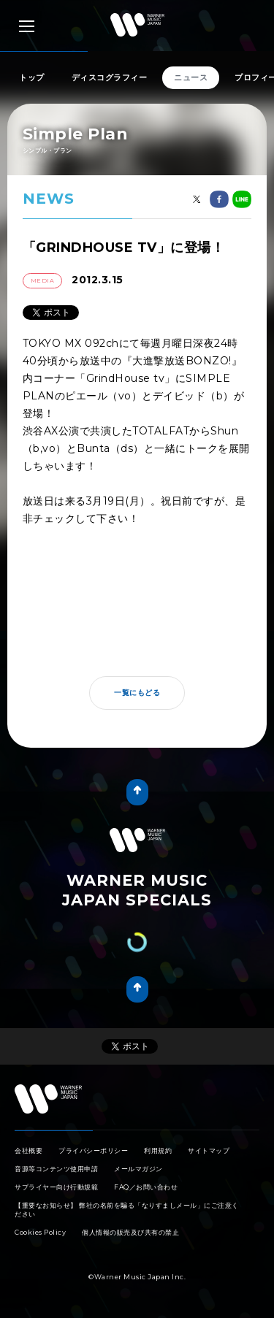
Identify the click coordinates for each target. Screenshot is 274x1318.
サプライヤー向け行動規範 (56, 1187)
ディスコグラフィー (110, 77)
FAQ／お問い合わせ (146, 1187)
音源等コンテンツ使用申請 (56, 1169)
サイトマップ (208, 1150)
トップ (32, 77)
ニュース (191, 77)
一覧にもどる (137, 692)
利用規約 (158, 1150)
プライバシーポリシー (93, 1150)
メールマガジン (138, 1169)
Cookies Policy (40, 1232)
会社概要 (28, 1150)
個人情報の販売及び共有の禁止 (130, 1232)
